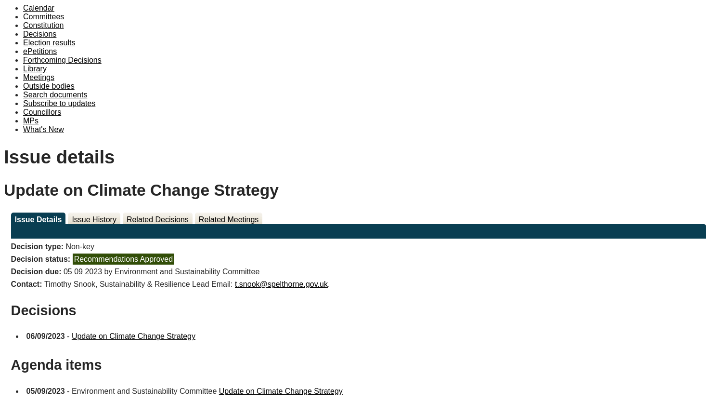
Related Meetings (229, 219)
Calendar (38, 8)
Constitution (43, 25)
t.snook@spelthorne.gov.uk (281, 284)
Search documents (55, 95)
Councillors (42, 112)
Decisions (39, 34)
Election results (49, 43)
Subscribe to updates (59, 103)
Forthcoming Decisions (62, 60)
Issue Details (38, 219)
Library (35, 69)
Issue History (94, 219)
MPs (31, 121)
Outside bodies (49, 86)
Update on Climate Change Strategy (133, 336)
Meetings (38, 77)
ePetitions (40, 51)
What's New (43, 129)
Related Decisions (158, 219)
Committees (43, 17)
